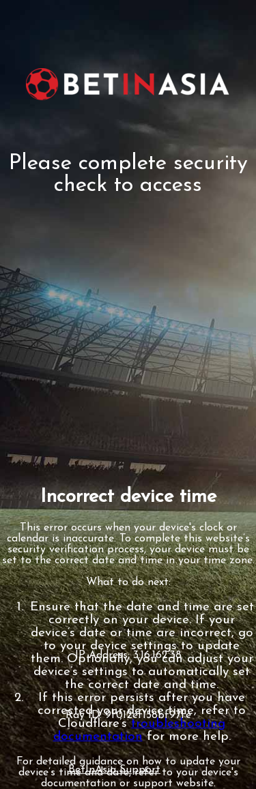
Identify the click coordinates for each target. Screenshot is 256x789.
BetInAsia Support (114, 769)
